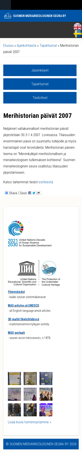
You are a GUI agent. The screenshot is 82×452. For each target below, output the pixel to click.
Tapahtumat (48, 45)
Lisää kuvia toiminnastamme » (29, 422)
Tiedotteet (40, 97)
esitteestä (45, 182)
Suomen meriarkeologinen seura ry (39, 16)
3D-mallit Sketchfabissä (23, 319)
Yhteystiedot (16, 292)
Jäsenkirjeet (40, 70)
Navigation (5, 5)
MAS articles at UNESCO (23, 305)
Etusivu (8, 45)
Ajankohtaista (26, 45)
